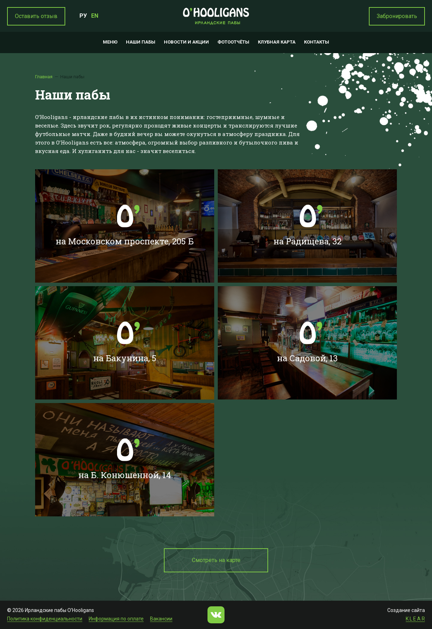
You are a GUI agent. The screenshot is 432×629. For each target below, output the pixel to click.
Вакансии (161, 619)
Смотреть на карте (216, 560)
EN (94, 15)
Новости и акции (186, 42)
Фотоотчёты (233, 42)
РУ (83, 15)
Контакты (316, 42)
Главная (43, 76)
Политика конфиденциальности (44, 619)
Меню (110, 42)
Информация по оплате (116, 619)
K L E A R (415, 619)
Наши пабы (140, 42)
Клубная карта (276, 42)
